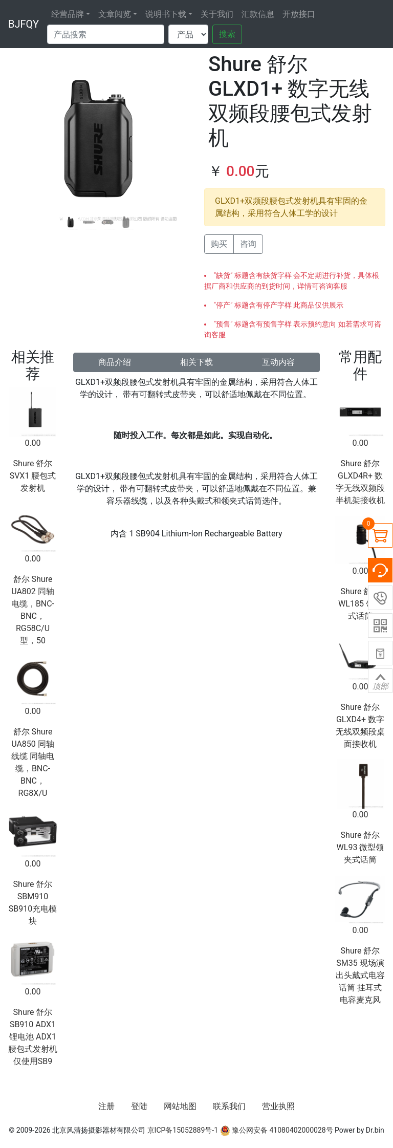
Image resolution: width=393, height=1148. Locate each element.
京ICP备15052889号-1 (182, 1130)
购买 (219, 244)
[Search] (105, 34)
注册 (106, 1106)
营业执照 (278, 1106)
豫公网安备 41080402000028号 (276, 1130)
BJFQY (23, 24)
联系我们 (229, 1106)
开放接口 (298, 14)
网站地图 (180, 1106)
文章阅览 (114, 14)
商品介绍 (114, 362)
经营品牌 (67, 14)
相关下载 (196, 362)
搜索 (227, 34)
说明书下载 (165, 14)
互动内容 (278, 362)
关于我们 (217, 14)
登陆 (139, 1106)
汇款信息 (258, 14)
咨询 (248, 244)
